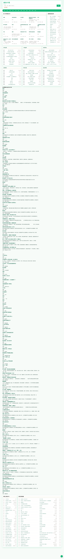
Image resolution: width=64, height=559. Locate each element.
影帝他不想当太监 (51, 79)
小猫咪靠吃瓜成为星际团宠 (7, 125)
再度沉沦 (4, 304)
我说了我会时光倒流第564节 (44, 534)
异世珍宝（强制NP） (6, 486)
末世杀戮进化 (51, 73)
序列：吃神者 (31, 39)
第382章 (41, 507)
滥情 (12, 31)
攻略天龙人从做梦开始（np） (8, 462)
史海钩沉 (5, 67)
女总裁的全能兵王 (6, 409)
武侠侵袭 (51, 82)
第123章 (41, 516)
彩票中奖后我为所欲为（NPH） (8, 226)
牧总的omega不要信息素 (7, 361)
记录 (35, 10)
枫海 (3, 300)
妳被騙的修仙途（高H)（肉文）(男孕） (31, 64)
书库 (10, 10)
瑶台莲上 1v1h (31, 56)
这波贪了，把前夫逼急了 (51, 62)
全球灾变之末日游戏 (51, 81)
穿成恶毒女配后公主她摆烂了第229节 (45, 539)
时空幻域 (25, 67)
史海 (21, 10)
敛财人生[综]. (32, 79)
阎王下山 (4, 385)
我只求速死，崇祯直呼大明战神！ (9, 397)
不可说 (3, 287)
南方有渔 (51, 35)
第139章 (41, 523)
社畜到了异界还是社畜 (7, 308)
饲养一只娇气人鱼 (6, 356)
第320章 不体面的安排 (43, 513)
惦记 (38, 17)
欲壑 (3, 271)
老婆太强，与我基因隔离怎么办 (8, 401)
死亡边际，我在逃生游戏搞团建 (8, 369)
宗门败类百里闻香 (31, 53)
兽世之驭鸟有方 (5, 421)
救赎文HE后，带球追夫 (7, 348)
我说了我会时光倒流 (6, 336)
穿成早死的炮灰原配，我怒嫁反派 (55, 32)
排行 (7, 10)
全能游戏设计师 (31, 84)
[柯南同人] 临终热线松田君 (7, 332)
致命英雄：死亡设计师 (7, 340)
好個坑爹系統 (11, 64)
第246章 (41, 531)
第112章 (41, 521)
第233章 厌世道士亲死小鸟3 (44, 537)
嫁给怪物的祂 (32, 51)
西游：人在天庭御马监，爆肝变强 (55, 16)
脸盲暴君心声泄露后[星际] (7, 352)
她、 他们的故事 (51, 61)
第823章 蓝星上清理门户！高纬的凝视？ (45, 500)
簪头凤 (51, 27)
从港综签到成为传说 (50, 78)
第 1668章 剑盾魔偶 (42, 524)
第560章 (41, 518)
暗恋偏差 (39, 31)
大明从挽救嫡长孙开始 (11, 84)
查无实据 (4, 267)
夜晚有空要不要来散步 (7, 312)
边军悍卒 (11, 81)
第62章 (41, 529)
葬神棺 (3, 430)
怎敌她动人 (51, 24)
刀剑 (15, 10)
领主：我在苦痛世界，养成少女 (8, 393)
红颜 (29, 10)
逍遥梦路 (31, 81)
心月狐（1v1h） (5, 454)
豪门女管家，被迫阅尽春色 (52, 56)
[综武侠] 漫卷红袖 (31, 50)
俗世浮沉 (45, 47)
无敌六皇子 (11, 70)
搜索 (58, 5)
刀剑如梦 (25, 47)
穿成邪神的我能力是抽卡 (7, 117)
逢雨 (52, 53)
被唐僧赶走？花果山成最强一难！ (9, 186)
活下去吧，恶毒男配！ (7, 389)
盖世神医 (21, 39)
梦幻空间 (4, 458)
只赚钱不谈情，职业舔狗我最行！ (55, 40)
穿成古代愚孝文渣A (6, 328)
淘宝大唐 (11, 82)
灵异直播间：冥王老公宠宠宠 (51, 70)
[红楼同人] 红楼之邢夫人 (7, 316)
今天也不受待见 (5, 324)
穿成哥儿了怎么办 (6, 275)
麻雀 (4, 17)
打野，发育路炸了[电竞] (31, 76)
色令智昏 (21, 17)
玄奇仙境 (5, 47)
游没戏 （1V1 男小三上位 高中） (52, 64)
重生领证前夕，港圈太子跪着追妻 (55, 37)
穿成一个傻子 (5, 365)
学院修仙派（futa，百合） (32, 59)
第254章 (41, 542)
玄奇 (13, 10)
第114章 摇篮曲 (42, 502)
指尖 (27, 10)
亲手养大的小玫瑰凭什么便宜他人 (55, 22)
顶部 (62, 556)
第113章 (41, 510)
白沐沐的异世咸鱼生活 (7, 474)
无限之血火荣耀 (51, 76)
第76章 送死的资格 (42, 526)
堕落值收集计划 (5, 174)
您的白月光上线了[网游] (31, 82)
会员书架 (5, 7)
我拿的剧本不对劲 (23, 31)
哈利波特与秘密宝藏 (53, 21)
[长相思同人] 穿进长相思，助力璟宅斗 (10, 259)
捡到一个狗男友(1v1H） (7, 482)
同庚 (12, 24)
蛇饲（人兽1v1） (12, 59)
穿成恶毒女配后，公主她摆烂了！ (9, 279)
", (2, 251)
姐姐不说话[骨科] (51, 50)
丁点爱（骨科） (5, 170)
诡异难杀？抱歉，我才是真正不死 (55, 29)
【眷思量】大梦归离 (11, 61)
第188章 (41, 545)
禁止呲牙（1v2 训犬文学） (7, 178)
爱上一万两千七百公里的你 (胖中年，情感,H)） (11, 239)
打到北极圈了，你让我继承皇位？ (11, 76)
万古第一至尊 (11, 62)
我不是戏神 (5, 24)
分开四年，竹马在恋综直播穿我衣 (9, 263)
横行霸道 (31, 61)
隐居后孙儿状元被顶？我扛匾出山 (9, 101)
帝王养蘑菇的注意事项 (7, 344)
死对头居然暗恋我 (15, 39)
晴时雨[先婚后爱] (32, 31)
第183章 (41, 505)
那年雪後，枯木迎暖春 (53, 19)
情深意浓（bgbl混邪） (31, 62)
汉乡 (11, 73)
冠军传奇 (51, 84)
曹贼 (12, 78)
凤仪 (4, 31)
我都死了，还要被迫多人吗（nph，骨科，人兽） (12, 450)
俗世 (18, 10)
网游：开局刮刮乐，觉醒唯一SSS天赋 (32, 73)
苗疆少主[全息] (31, 70)
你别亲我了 (4, 291)
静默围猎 (4, 381)
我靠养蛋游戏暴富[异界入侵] (8, 478)
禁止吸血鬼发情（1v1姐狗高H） (11, 53)
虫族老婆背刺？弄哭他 (7, 283)
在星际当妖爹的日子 (6, 320)
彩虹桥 (3, 182)
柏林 (3, 296)
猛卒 (12, 79)
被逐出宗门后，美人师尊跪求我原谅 (9, 470)
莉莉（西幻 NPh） (11, 50)
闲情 (32, 10)
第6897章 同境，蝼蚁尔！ (43, 544)
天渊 (29, 24)
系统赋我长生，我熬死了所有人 (8, 218)
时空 (24, 10)
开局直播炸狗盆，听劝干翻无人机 (55, 42)
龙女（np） (4, 466)
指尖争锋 (45, 67)
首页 (4, 10)
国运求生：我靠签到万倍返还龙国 (9, 377)
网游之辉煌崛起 (31, 78)
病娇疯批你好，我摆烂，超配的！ (9, 405)
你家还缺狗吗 (14, 17)
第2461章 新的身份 (42, 508)
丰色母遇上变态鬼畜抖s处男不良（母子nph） (51, 51)
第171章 (41, 515)
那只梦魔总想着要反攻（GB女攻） (12, 56)
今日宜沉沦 (4, 255)
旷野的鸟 (39, 39)
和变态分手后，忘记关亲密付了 (8, 149)
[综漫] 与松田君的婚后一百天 (8, 373)
